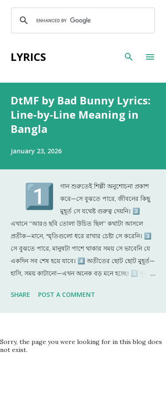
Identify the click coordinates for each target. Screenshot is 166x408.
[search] (81, 20)
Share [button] (20, 294)
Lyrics (28, 56)
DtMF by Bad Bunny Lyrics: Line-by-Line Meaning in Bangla (81, 114)
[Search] (129, 57)
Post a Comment (66, 294)
